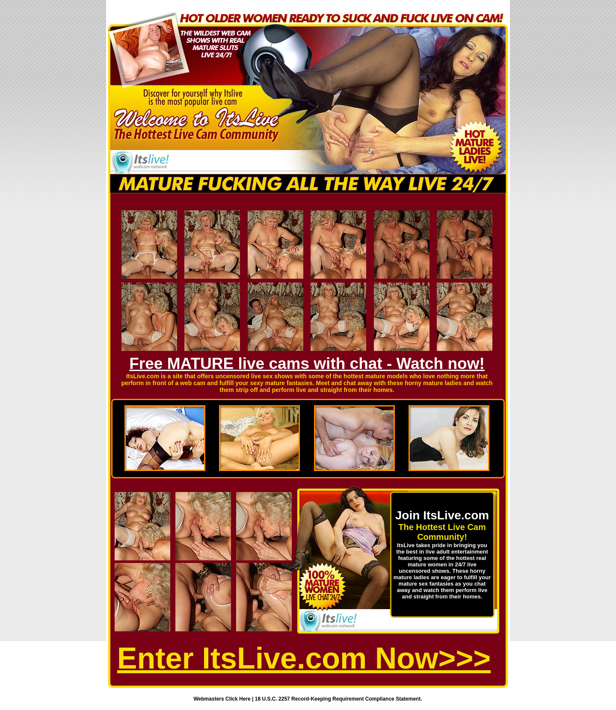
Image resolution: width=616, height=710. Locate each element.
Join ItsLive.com (442, 515)
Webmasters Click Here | (224, 699)
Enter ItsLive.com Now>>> (304, 658)
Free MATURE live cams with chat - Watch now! (307, 363)
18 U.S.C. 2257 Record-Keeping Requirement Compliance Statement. (338, 699)
